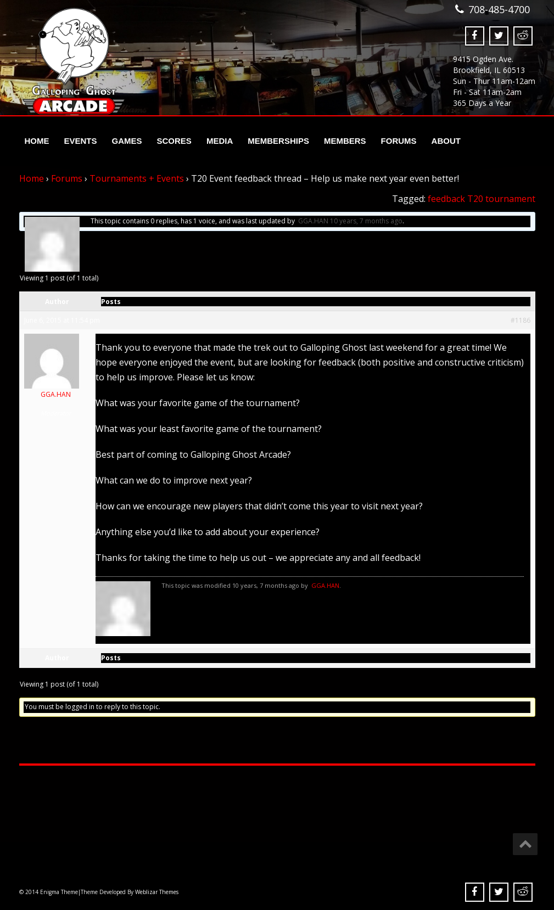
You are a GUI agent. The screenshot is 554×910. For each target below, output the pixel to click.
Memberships (278, 140)
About (446, 140)
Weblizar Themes (156, 892)
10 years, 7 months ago (366, 221)
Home (37, 140)
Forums (399, 140)
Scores (174, 140)
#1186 (520, 320)
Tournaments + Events (136, 178)
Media (219, 140)
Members (345, 140)
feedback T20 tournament (481, 199)
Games (127, 140)
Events (80, 140)
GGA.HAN (313, 221)
